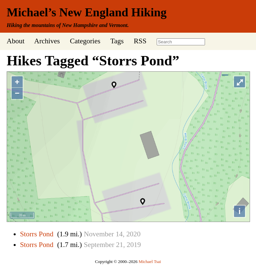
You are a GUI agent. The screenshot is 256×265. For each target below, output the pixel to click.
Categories (85, 41)
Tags (117, 41)
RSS (140, 41)
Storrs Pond (36, 234)
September (99, 245)
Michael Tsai (150, 261)
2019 (134, 245)
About (15, 41)
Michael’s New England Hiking (87, 12)
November (99, 234)
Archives (47, 41)
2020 (133, 234)
